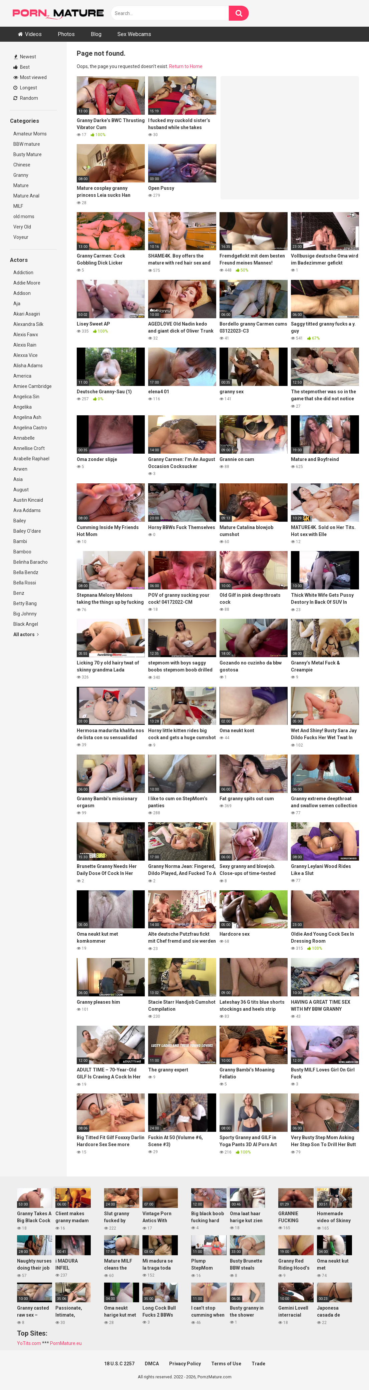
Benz (18, 593)
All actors (26, 634)
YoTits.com (29, 1343)
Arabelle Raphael (31, 458)
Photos (66, 34)
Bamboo (22, 551)
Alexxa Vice (25, 355)
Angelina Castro (30, 427)
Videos (33, 34)
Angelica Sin (26, 396)
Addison (22, 293)
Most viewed (30, 77)
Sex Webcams (134, 34)
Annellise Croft (29, 448)
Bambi (20, 541)
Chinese (21, 164)
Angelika (22, 407)
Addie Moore (26, 283)
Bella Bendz (25, 572)
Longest (25, 87)
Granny (20, 175)
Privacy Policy (185, 1363)
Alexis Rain (24, 345)
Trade (258, 1363)
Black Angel (25, 624)
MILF (18, 206)
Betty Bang (25, 603)
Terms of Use (226, 1363)
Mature (21, 185)
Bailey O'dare (27, 531)
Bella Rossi (24, 582)
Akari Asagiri (26, 314)
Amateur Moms (30, 133)
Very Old (22, 226)
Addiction (23, 272)
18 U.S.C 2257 (119, 1363)
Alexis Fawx (25, 334)
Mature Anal (26, 195)
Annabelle (24, 438)
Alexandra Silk (28, 324)
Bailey (19, 520)
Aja (16, 303)
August (21, 489)
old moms (23, 216)
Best (21, 67)
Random (25, 98)
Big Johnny (25, 613)
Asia (18, 479)
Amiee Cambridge (32, 386)
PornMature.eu (66, 1343)
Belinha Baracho (30, 562)
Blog (96, 34)
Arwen (20, 469)
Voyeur (20, 237)
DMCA (152, 1363)
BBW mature (26, 144)
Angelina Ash (27, 417)
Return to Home (186, 66)
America (22, 376)
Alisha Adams (28, 365)
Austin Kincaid (28, 500)
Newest (25, 56)
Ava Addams (27, 510)
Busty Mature (27, 154)
